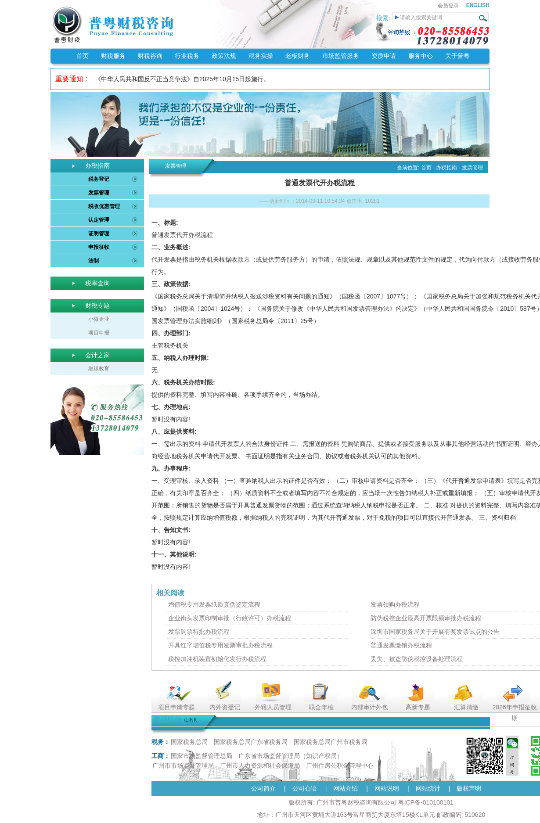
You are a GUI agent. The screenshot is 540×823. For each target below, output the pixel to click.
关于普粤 (457, 55)
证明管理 (98, 233)
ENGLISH (478, 5)
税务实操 (260, 55)
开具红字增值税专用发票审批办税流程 (220, 645)
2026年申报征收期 (514, 713)
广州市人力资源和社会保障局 (260, 765)
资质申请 (383, 55)
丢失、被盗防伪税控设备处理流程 (417, 658)
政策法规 (224, 55)
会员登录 (448, 6)
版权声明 (469, 788)
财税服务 (113, 55)
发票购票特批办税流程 (199, 631)
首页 (82, 55)
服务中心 (420, 55)
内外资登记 (224, 707)
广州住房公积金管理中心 (340, 765)
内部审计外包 (369, 707)
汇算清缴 (466, 707)
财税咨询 (150, 55)
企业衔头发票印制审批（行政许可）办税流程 (229, 618)
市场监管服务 (340, 55)
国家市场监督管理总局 (201, 755)
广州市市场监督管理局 (183, 765)
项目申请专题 (176, 707)
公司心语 (304, 788)
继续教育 (98, 369)
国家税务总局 (189, 741)
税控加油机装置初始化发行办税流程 (217, 658)
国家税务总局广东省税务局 (251, 741)
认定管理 (98, 220)
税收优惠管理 (104, 206)
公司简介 (263, 788)
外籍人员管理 (273, 707)
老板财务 (297, 55)
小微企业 (98, 319)
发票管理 (98, 193)
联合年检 (321, 707)
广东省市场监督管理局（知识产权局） (290, 755)
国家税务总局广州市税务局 (330, 741)
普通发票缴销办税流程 (401, 645)
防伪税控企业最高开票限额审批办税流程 (426, 618)
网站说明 (386, 788)
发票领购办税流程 (395, 604)
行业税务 (187, 55)
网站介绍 (345, 788)
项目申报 (98, 333)
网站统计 (428, 788)
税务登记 (98, 179)
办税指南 (446, 168)
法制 (93, 261)
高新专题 (418, 707)
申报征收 (98, 247)
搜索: (384, 18)
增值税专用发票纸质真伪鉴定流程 (214, 604)
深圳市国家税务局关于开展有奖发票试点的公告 (435, 631)
